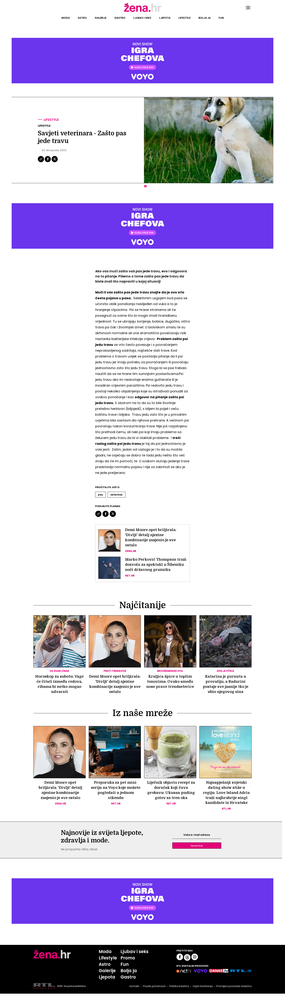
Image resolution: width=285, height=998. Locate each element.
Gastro (119, 18)
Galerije (100, 18)
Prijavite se (197, 850)
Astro (82, 18)
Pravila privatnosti (154, 990)
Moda (65, 18)
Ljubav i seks (142, 18)
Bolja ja (204, 18)
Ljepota (164, 18)
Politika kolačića (179, 990)
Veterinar (116, 494)
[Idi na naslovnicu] (142, 11)
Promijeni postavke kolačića (234, 990)
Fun (221, 18)
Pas (100, 494)
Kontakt (134, 990)
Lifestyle (184, 18)
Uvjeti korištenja (203, 990)
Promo (128, 962)
